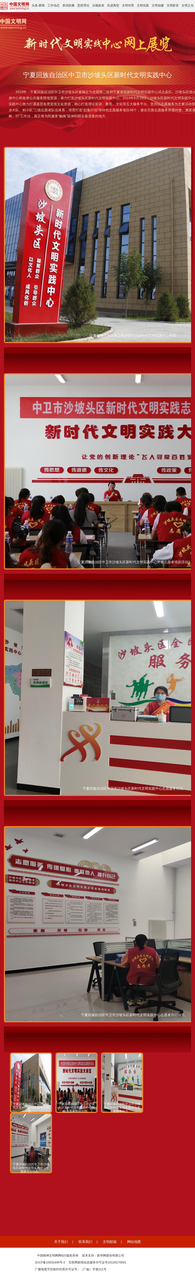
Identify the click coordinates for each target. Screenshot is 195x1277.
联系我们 (85, 1242)
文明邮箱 (110, 1242)
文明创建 (158, 5)
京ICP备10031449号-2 (50, 1262)
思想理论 (83, 5)
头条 (35, 5)
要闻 (42, 5)
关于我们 (61, 1242)
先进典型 (113, 5)
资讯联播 (68, 5)
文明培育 (128, 5)
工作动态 (54, 5)
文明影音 (173, 5)
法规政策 (98, 5)
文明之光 (188, 5)
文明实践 (143, 5)
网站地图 (134, 1242)
